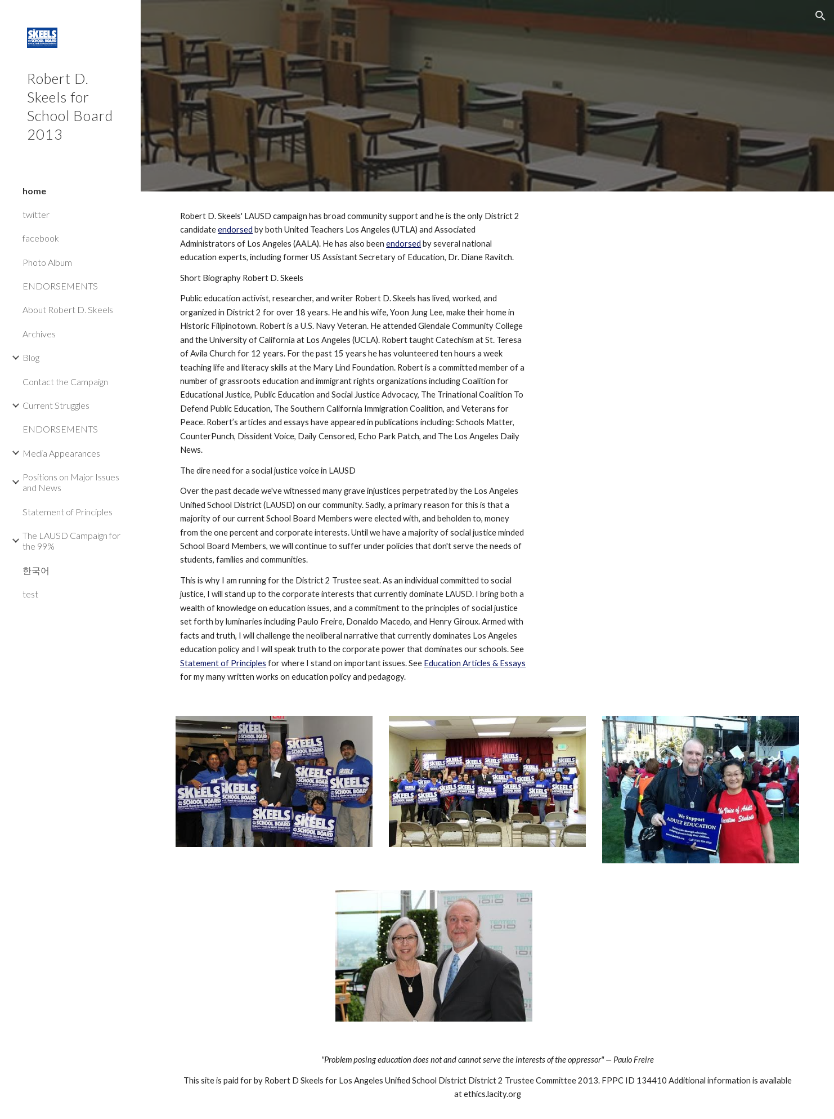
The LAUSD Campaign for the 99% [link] (71, 540)
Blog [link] (31, 357)
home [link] (34, 190)
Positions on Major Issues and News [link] (71, 482)
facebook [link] (41, 238)
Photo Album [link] (47, 262)
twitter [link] (36, 214)
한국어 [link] (36, 570)
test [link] (30, 594)
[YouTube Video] (674, 309)
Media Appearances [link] (61, 453)
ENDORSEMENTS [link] (60, 285)
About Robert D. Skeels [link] (68, 309)
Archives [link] (39, 333)
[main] (354, 447)
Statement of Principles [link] (68, 511)
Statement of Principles (223, 663)
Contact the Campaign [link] (65, 381)
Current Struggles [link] (56, 405)
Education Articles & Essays (475, 663)
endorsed (235, 229)
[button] (820, 15)
